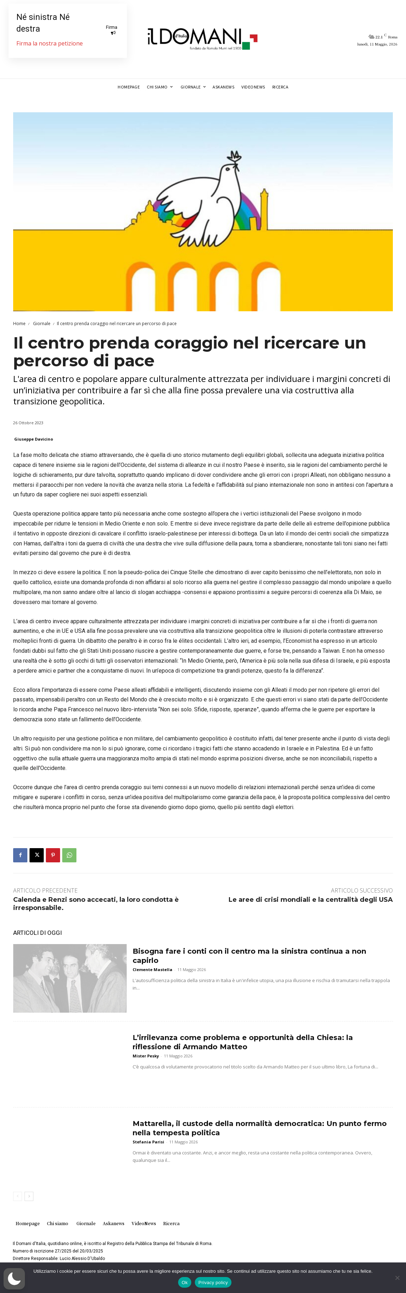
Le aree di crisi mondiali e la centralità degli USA (311, 900)
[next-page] (29, 1196)
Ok (185, 1282)
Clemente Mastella (152, 969)
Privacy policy (213, 1282)
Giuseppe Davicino (33, 439)
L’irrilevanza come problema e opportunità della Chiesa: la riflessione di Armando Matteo (243, 1042)
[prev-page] (17, 1196)
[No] (397, 1277)
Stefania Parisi (148, 1141)
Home (19, 323)
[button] (14, 1278)
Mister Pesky (146, 1055)
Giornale (41, 323)
